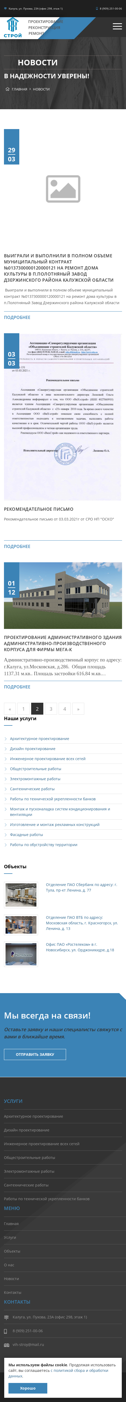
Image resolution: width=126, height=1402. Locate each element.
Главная (19, 89)
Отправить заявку (35, 1054)
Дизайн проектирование (32, 748)
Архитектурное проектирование (39, 738)
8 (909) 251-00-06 (109, 8)
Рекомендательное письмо (38, 509)
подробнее (17, 317)
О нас (9, 1264)
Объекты (12, 1251)
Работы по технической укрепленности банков (53, 798)
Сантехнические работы (32, 788)
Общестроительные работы (35, 768)
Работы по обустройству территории (43, 844)
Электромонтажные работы (35, 778)
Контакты (12, 1292)
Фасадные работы (26, 834)
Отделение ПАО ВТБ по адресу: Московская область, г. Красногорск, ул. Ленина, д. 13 (82, 923)
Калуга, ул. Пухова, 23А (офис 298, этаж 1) (33, 8)
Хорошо (28, 1388)
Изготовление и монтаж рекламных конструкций (55, 824)
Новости (41, 89)
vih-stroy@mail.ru (24, 1345)
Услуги (10, 1237)
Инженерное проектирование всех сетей (48, 758)
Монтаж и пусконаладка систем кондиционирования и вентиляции (60, 811)
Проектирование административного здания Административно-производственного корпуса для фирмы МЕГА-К (63, 643)
